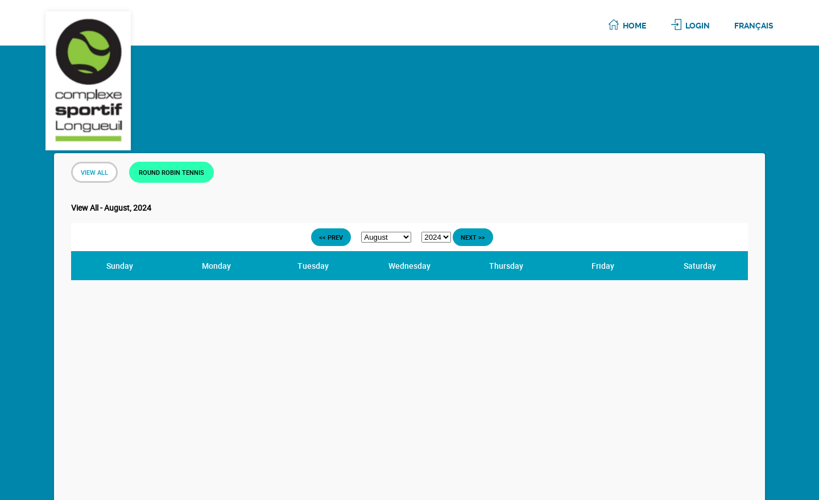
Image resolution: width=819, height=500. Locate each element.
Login (697, 25)
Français (754, 25)
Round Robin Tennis (171, 172)
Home (634, 25)
